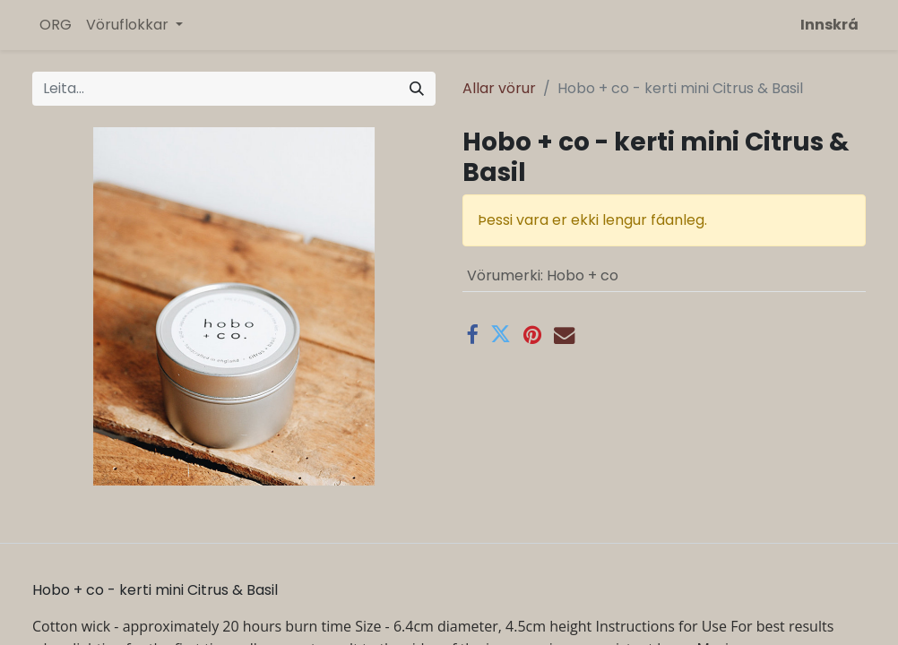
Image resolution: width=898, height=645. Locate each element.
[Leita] (417, 89)
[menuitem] (55, 25)
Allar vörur (499, 88)
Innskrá (829, 24)
